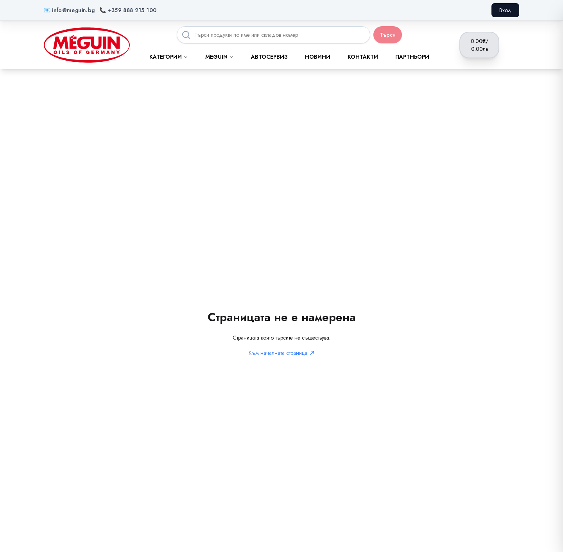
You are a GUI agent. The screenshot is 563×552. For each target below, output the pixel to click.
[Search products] (273, 34)
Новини (317, 57)
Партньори (412, 57)
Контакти (363, 57)
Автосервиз (269, 57)
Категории (168, 57)
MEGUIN (219, 57)
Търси (388, 35)
